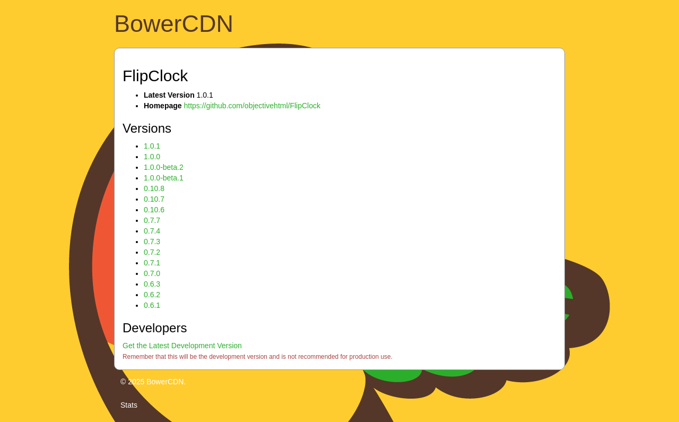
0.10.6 (154, 209)
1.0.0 (152, 156)
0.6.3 (152, 284)
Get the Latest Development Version (182, 345)
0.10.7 (154, 199)
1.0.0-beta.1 (164, 178)
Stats (128, 405)
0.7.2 (152, 252)
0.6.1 (152, 305)
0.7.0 (152, 273)
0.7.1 (152, 263)
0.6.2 (152, 294)
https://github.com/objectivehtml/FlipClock (252, 105)
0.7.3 (152, 241)
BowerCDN (173, 23)
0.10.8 (154, 188)
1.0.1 (152, 146)
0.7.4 (152, 231)
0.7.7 (152, 220)
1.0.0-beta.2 (164, 167)
